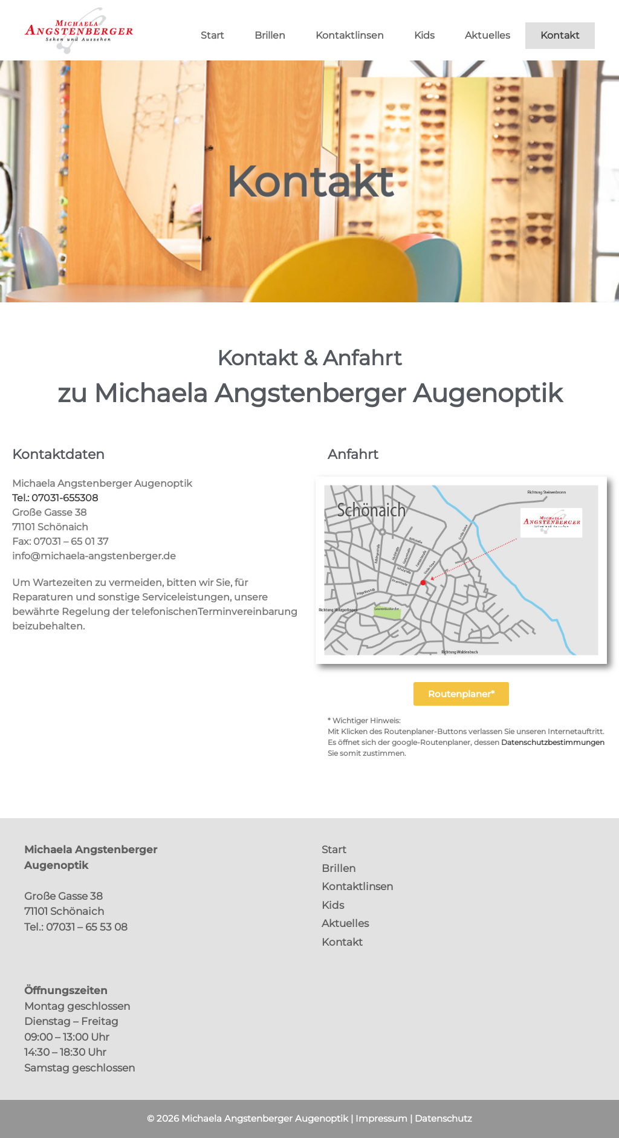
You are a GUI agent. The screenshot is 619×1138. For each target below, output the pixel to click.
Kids (424, 35)
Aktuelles (487, 35)
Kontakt (560, 35)
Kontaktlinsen (350, 35)
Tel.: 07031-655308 (55, 498)
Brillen (269, 35)
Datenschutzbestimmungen (552, 742)
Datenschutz (443, 1118)
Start (212, 35)
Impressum (381, 1118)
